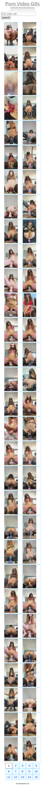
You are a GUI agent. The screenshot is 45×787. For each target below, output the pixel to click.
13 (22, 777)
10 (36, 771)
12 (15, 777)
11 (8, 777)
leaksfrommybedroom (22, 7)
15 (36, 777)
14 (29, 777)
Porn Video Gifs (22, 3)
